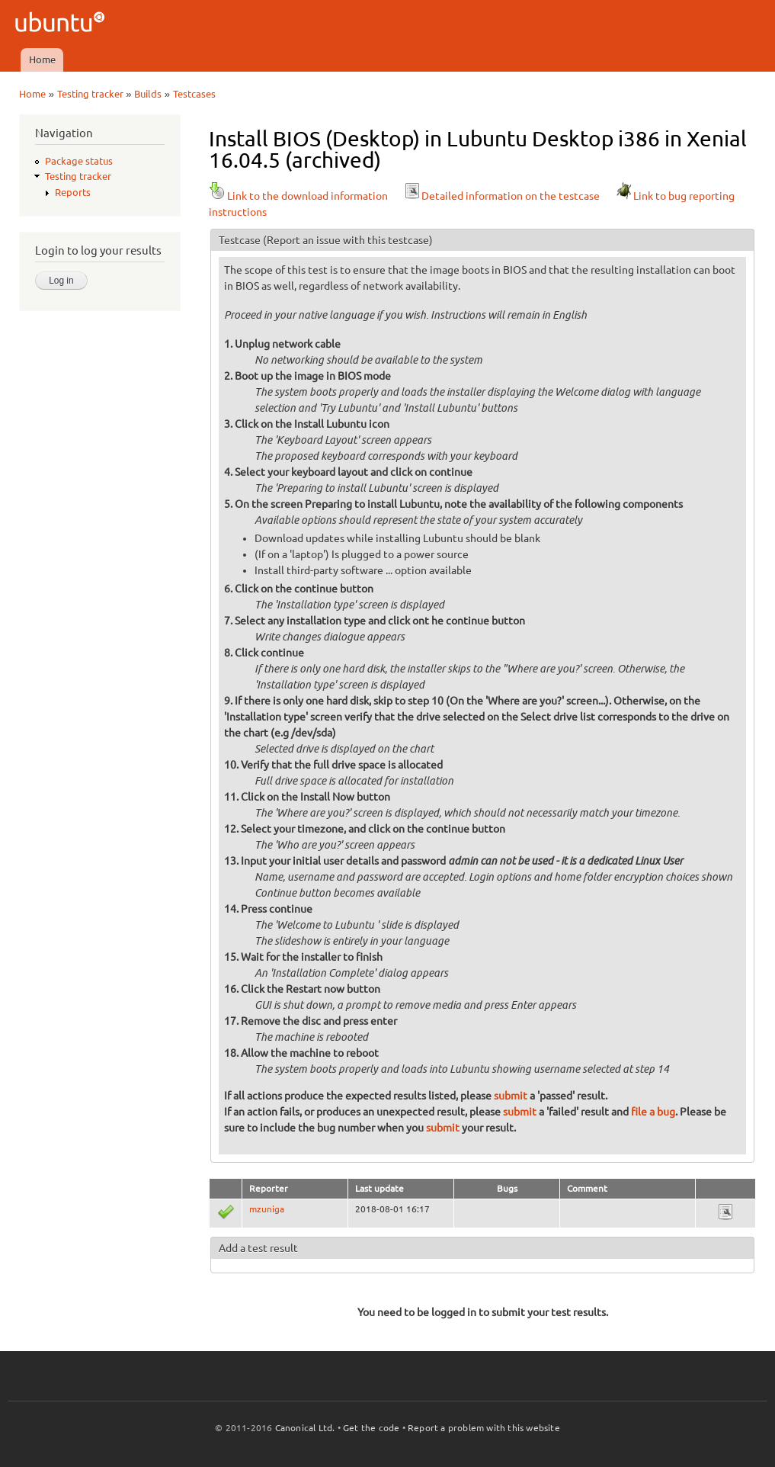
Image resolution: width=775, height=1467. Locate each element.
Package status (79, 161)
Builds (148, 93)
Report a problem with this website (484, 1428)
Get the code (371, 1428)
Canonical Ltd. (305, 1428)
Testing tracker (90, 93)
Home (42, 59)
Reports (73, 192)
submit (510, 1096)
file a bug (653, 1112)
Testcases (194, 93)
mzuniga (266, 1209)
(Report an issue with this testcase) (348, 240)
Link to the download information (298, 196)
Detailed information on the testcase (501, 196)
